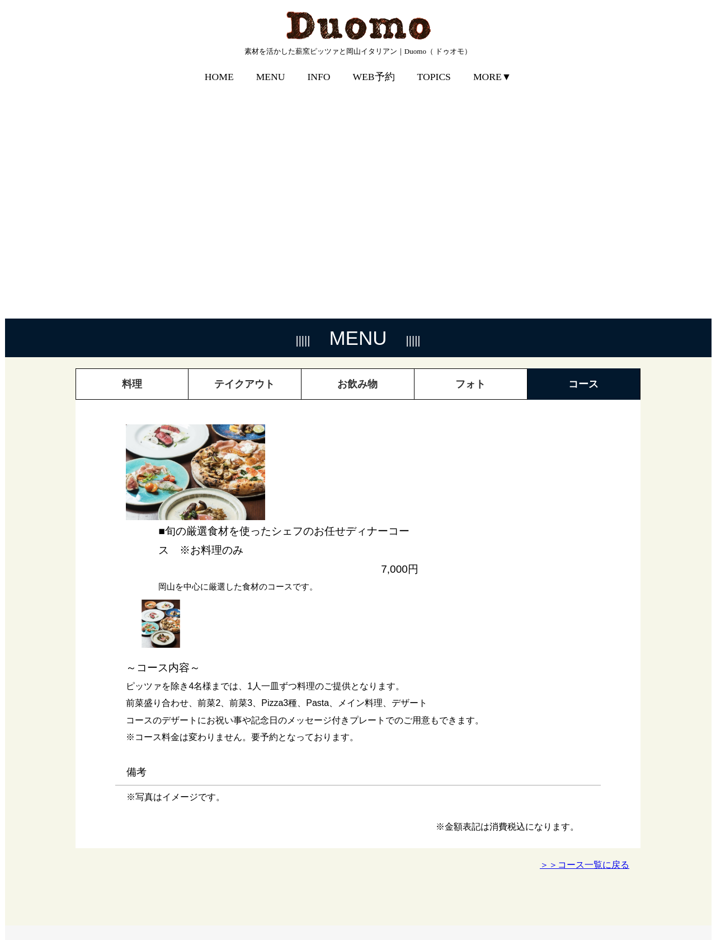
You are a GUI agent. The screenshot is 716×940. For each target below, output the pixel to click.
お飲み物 (357, 144)
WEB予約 (374, 68)
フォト (470, 144)
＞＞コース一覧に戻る (584, 625)
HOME (219, 68)
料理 (132, 144)
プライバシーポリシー (595, 904)
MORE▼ (492, 68)
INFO (318, 68)
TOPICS (434, 68)
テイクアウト (244, 144)
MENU (270, 68)
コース (583, 144)
